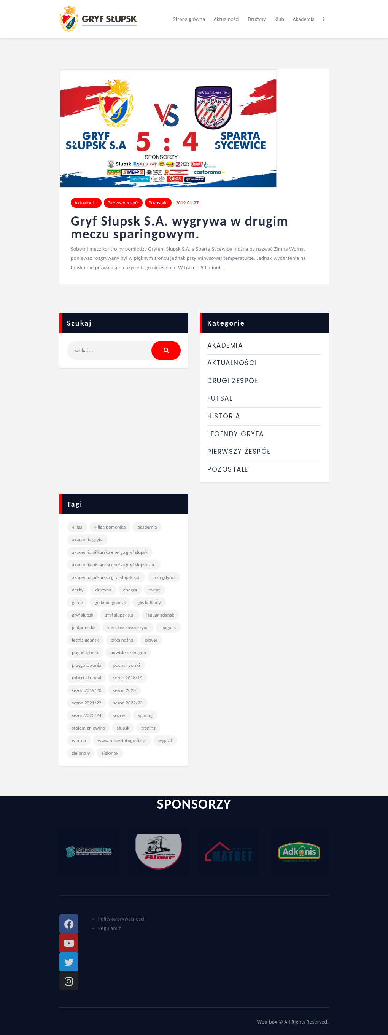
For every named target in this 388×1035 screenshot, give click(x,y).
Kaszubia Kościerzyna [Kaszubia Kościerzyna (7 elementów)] (128, 627)
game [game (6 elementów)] (77, 602)
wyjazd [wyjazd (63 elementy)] (165, 740)
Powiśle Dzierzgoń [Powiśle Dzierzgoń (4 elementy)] (128, 652)
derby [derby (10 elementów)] (77, 590)
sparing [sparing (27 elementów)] (145, 715)
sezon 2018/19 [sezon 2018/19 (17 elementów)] (127, 677)
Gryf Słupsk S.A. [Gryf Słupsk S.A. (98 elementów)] (119, 615)
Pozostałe (158, 202)
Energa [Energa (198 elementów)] (130, 590)
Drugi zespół (232, 380)
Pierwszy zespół (123, 202)
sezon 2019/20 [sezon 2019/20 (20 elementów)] (86, 690)
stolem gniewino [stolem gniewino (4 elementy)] (88, 728)
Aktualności (86, 202)
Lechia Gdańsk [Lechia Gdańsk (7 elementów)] (85, 640)
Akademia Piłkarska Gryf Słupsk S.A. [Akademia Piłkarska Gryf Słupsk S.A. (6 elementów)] (106, 577)
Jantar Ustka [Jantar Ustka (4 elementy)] (83, 627)
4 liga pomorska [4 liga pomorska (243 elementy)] (110, 527)
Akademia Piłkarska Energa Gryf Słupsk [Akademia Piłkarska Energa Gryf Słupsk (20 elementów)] (110, 552)
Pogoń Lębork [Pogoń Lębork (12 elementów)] (85, 652)
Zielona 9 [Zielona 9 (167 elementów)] (81, 753)
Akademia (225, 345)
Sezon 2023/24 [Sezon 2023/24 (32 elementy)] (86, 715)
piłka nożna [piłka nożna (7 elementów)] (122, 640)
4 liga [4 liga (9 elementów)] (77, 527)
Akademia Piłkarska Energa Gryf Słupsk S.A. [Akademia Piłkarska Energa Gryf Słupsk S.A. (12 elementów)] (114, 565)
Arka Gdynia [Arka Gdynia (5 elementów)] (163, 577)
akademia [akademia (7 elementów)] (147, 527)
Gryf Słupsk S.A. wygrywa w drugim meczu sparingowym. (179, 228)
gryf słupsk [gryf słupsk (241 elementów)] (82, 615)
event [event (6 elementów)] (154, 590)
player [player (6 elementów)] (151, 640)
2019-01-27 (187, 202)
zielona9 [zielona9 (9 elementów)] (110, 753)
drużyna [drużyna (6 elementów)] (103, 590)
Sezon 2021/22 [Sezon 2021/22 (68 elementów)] (86, 703)
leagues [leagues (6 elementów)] (168, 627)
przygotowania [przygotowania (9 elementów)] (86, 665)
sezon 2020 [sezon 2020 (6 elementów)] (124, 690)
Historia (223, 416)
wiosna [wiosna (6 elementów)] (79, 740)
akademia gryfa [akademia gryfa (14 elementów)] (87, 539)
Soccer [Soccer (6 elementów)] (119, 715)
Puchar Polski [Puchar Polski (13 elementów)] (126, 665)
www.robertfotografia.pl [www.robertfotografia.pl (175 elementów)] (122, 740)
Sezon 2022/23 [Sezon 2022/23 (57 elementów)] (127, 703)
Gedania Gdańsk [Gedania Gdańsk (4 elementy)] (110, 602)
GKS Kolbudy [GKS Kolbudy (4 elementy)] (149, 602)
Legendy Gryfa (235, 434)
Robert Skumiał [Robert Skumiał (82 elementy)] (86, 677)
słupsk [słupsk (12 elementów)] (123, 728)
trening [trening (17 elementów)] (148, 728)
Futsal (219, 398)
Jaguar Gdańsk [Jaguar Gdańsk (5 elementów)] (160, 615)
